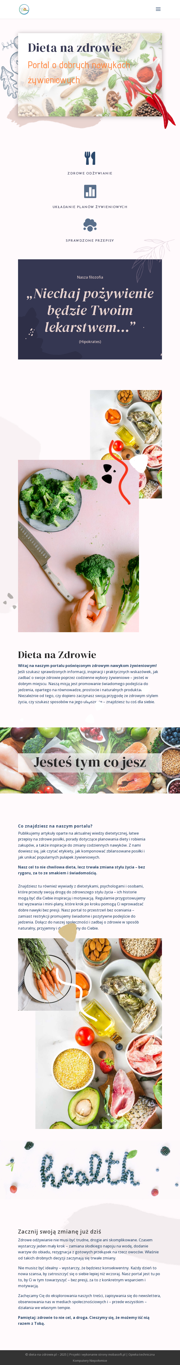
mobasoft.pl (116, 1354)
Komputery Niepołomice (90, 1360)
